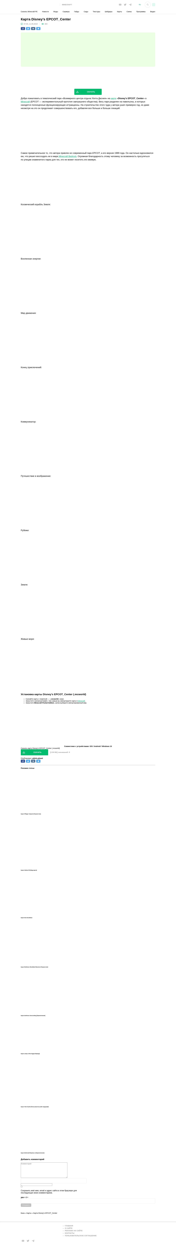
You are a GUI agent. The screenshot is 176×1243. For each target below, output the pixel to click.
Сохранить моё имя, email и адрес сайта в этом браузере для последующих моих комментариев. (49, 1192)
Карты (119, 12)
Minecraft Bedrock (67, 156)
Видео (152, 12)
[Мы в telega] (130, 4)
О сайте (68, 1228)
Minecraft (25, 101)
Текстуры (96, 12)
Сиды (86, 12)
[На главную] (40, 4)
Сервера (66, 12)
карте (113, 98)
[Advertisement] (88, 49)
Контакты (69, 1233)
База (23, 1213)
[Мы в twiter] (125, 4)
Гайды (76, 12)
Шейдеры (108, 12)
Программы (141, 12)
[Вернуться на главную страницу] (40, 1230)
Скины (129, 12)
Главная (69, 1226)
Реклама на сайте (73, 1231)
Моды (55, 12)
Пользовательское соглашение (81, 1236)
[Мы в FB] (120, 4)
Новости (45, 12)
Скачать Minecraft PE (29, 12)
